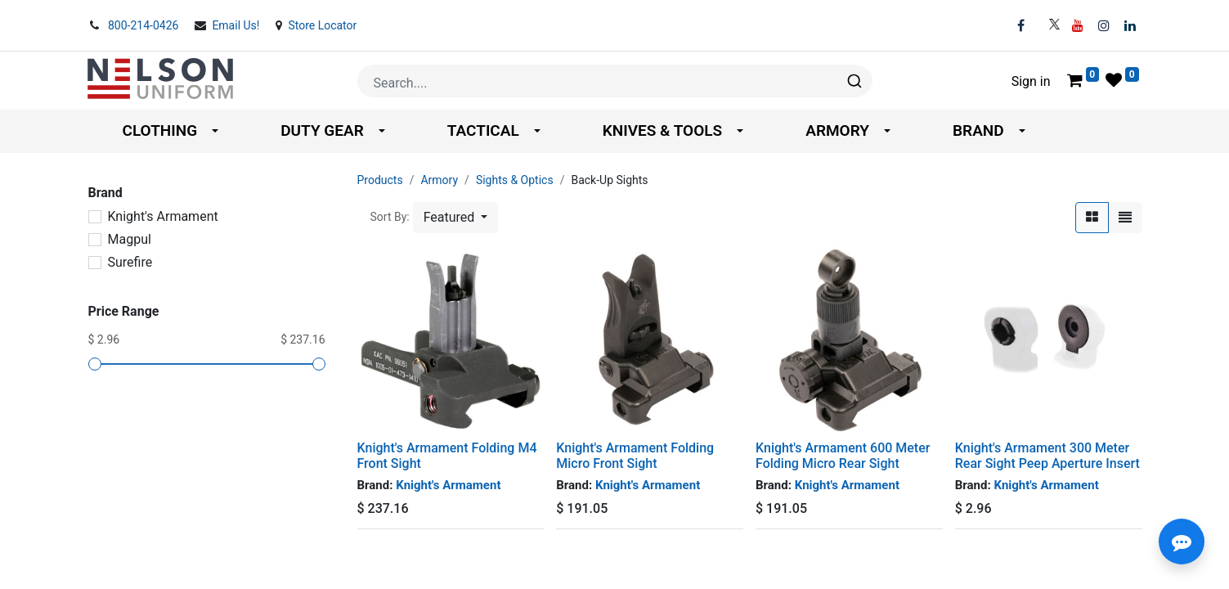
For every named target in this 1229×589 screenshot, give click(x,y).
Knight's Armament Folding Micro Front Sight (635, 455)
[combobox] (614, 81)
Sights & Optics (515, 180)
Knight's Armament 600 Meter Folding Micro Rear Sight (843, 455)
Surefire (130, 262)
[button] (456, 217)
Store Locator (322, 25)
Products (380, 180)
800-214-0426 (145, 25)
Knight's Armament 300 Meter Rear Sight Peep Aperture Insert (1047, 455)
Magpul (129, 239)
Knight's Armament (163, 216)
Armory (439, 180)
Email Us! (237, 25)
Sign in (1031, 81)
